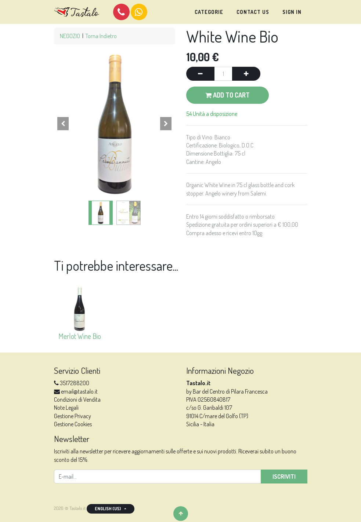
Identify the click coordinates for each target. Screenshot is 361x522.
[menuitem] (209, 12)
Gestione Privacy (72, 416)
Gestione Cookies (73, 424)
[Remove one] (200, 74)
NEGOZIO (70, 36)
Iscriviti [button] (284, 476)
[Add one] (246, 74)
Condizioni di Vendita (77, 399)
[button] (63, 123)
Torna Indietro (101, 36)
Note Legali (66, 407)
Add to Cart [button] (227, 95)
